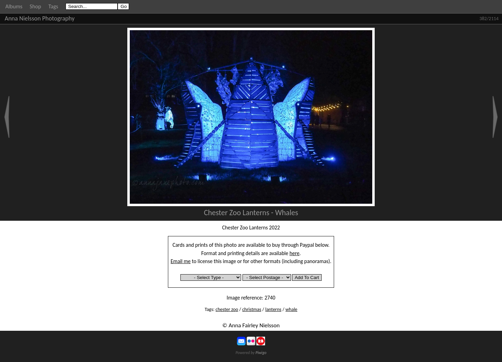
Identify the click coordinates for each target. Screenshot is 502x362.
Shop (35, 6)
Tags (53, 6)
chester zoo (226, 309)
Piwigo (260, 352)
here (295, 253)
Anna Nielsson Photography (40, 18)
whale (291, 309)
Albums (14, 6)
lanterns (273, 309)
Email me (181, 261)
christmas (251, 309)
